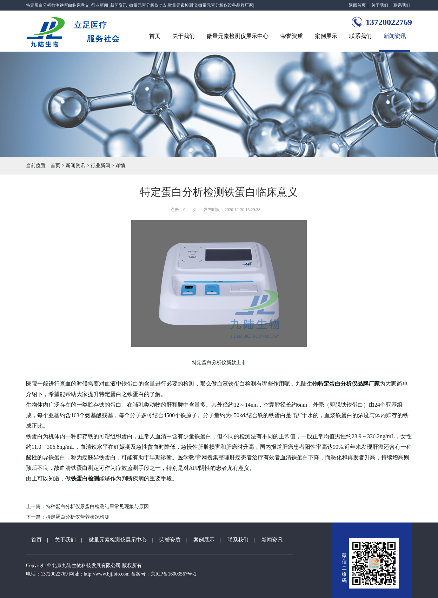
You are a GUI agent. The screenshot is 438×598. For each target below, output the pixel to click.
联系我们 (401, 5)
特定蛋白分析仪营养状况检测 (77, 517)
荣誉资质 (291, 36)
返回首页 (357, 5)
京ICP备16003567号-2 (174, 574)
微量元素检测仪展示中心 (237, 36)
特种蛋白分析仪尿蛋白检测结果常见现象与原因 (97, 506)
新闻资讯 (395, 36)
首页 (154, 36)
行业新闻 (100, 165)
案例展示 (326, 36)
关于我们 (379, 5)
